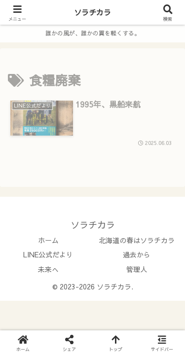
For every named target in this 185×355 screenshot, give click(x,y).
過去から (136, 254)
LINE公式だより (48, 254)
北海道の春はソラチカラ (137, 240)
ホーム (48, 240)
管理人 (136, 269)
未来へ (48, 269)
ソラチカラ (92, 12)
